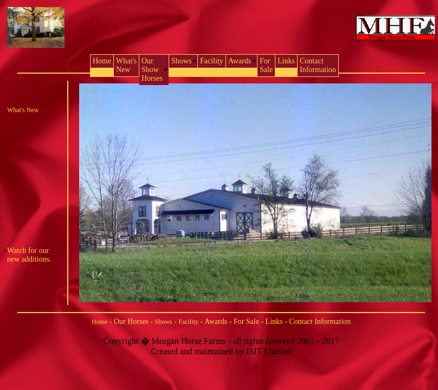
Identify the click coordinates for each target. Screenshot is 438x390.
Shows (163, 322)
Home (99, 322)
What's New (22, 110)
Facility (188, 322)
